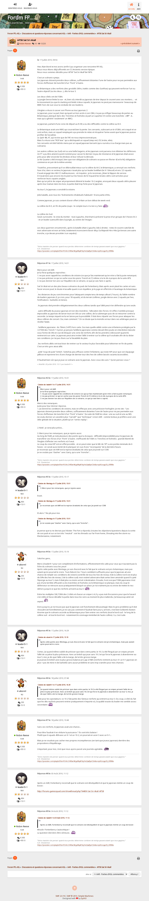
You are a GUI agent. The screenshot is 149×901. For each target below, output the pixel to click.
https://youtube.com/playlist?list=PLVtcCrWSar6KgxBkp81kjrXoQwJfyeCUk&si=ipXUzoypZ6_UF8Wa (75, 249)
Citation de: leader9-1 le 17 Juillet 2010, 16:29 (54, 682)
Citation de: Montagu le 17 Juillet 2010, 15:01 (54, 481)
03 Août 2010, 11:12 (52, 771)
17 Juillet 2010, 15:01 (53, 375)
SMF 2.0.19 (60, 893)
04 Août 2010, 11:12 (52, 809)
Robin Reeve (25, 41)
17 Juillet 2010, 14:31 (53, 261)
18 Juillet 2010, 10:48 (53, 717)
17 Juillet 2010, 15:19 (53, 549)
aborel (22, 562)
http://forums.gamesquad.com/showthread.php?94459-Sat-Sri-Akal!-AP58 (70, 788)
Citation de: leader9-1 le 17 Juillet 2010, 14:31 (54, 382)
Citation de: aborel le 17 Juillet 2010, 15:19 (53, 635)
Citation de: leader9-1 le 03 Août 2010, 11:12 (53, 815)
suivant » (136, 41)
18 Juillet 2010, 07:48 (53, 675)
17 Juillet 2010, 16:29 (53, 628)
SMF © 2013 (72, 893)
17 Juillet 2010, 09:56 (47, 57)
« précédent (126, 41)
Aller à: (88, 872)
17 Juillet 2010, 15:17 (53, 474)
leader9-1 (23, 274)
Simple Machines (85, 893)
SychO (84, 896)
